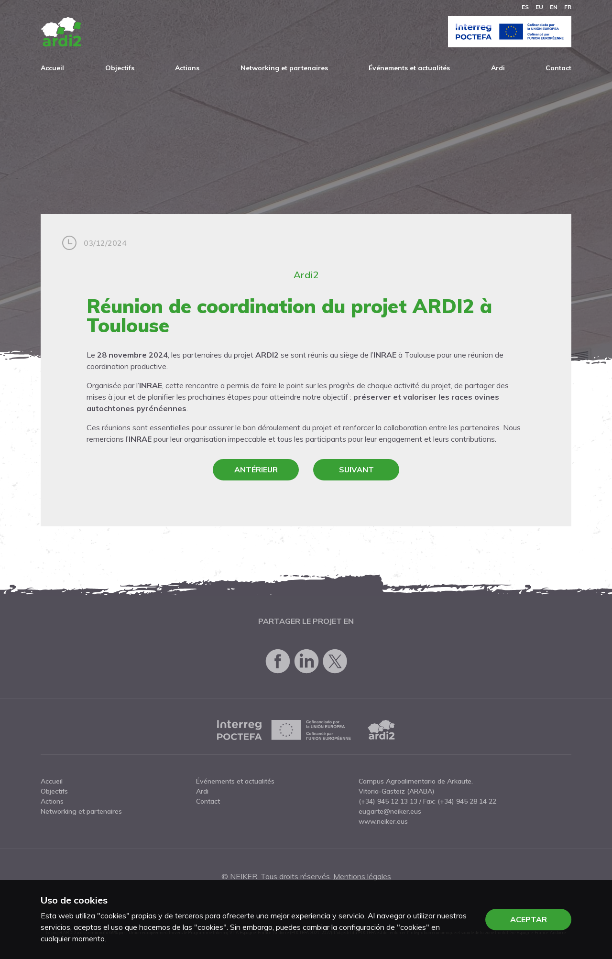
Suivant (356, 469)
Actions (187, 68)
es (525, 7)
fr (567, 7)
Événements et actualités (409, 68)
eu (539, 7)
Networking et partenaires (284, 68)
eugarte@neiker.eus (390, 811)
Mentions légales (362, 876)
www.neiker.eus (383, 821)
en (553, 7)
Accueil (52, 68)
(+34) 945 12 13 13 (388, 801)
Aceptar (528, 919)
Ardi (498, 68)
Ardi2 (306, 275)
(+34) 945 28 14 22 (466, 801)
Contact (558, 68)
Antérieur (256, 469)
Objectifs (119, 68)
